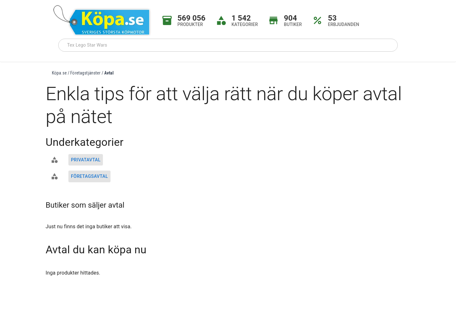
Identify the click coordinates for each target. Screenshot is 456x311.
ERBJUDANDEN (343, 24)
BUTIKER (293, 24)
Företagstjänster (85, 72)
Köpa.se (59, 72)
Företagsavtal (89, 176)
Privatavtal (85, 159)
